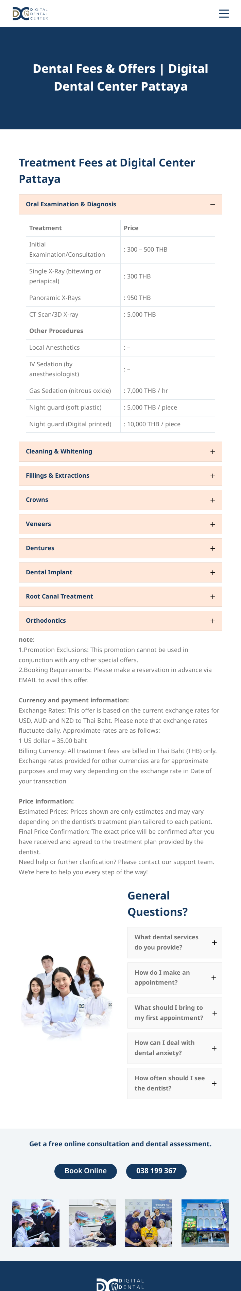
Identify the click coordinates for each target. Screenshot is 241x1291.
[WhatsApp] (185, 13)
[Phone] (208, 13)
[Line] (196, 13)
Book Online (86, 1171)
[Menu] (224, 14)
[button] (120, 204)
